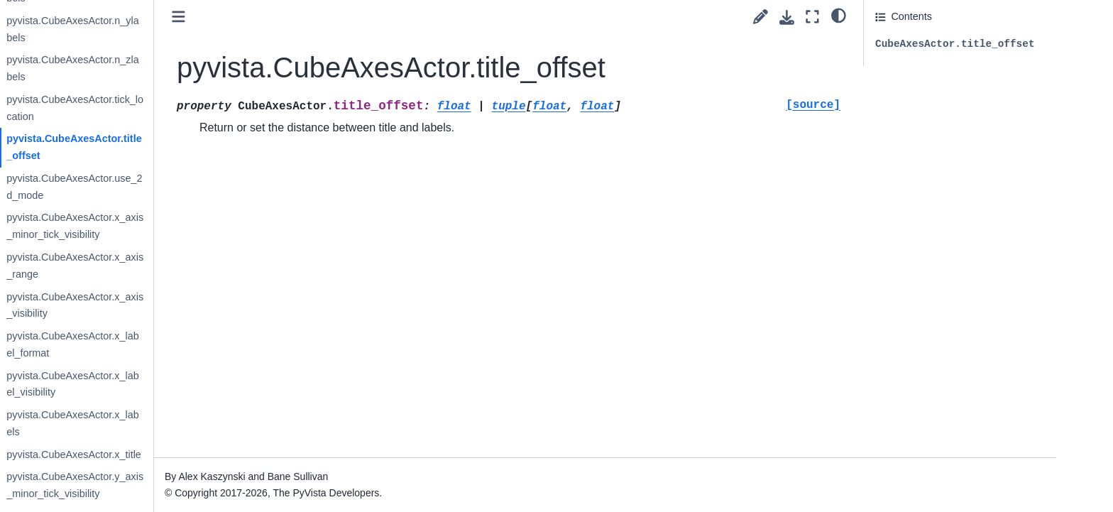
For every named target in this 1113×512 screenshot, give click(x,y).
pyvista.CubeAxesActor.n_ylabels (175, 29)
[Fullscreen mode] (812, 17)
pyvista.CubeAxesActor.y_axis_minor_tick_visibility (177, 485)
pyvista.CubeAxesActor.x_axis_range (177, 265)
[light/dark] (839, 15)
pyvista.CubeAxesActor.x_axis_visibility (177, 305)
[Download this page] (787, 17)
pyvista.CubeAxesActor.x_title (176, 454)
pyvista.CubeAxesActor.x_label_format (175, 344)
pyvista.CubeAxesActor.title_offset (176, 147)
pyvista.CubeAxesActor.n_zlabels (175, 68)
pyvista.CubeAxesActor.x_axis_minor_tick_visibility (177, 226)
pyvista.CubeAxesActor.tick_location (177, 108)
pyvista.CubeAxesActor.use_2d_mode (177, 187)
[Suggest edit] (760, 17)
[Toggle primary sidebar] (281, 17)
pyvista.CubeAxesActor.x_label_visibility (175, 384)
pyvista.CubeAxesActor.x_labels (175, 423)
